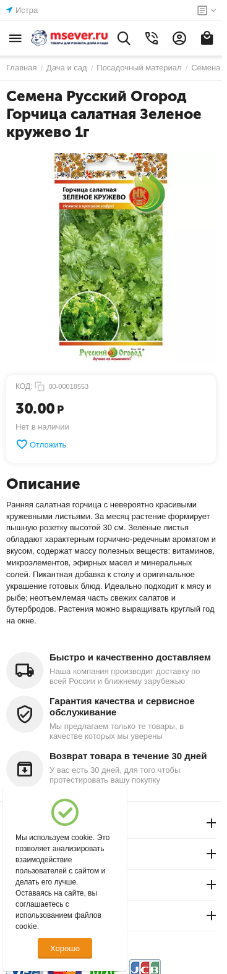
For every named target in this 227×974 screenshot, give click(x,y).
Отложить (40, 444)
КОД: (23, 386)
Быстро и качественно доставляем (130, 657)
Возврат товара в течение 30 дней (128, 756)
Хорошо (65, 948)
